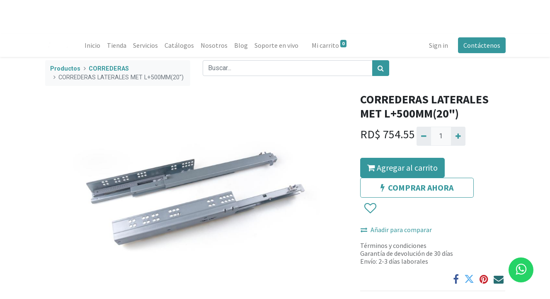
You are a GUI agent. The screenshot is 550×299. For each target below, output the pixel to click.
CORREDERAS (109, 68)
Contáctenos (481, 45)
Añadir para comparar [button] (396, 229)
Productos (65, 68)
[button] (370, 208)
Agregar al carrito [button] (402, 167)
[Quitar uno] (424, 136)
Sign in (438, 45)
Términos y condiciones (393, 245)
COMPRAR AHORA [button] (416, 187)
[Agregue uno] (458, 136)
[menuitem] (93, 45)
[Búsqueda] (380, 68)
